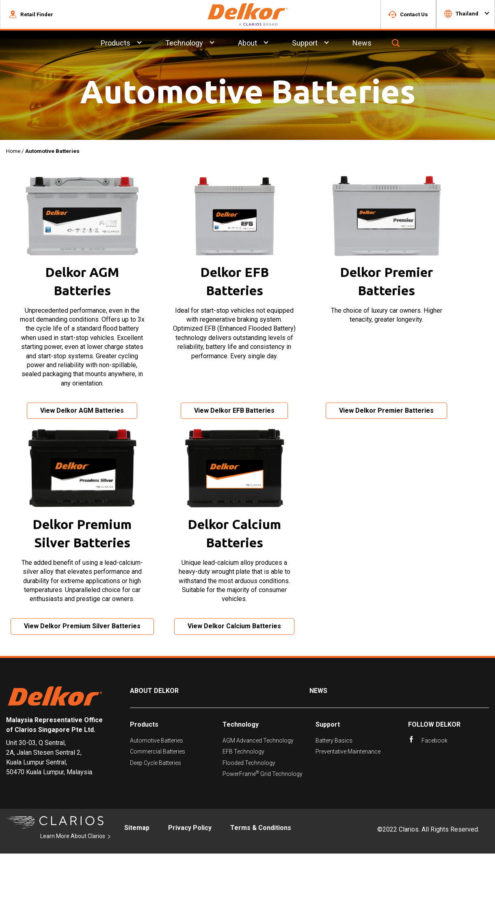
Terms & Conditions (260, 880)
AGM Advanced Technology (258, 793)
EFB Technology (243, 804)
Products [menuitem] (115, 44)
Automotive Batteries (156, 793)
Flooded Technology (249, 815)
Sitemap (136, 880)
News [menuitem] (362, 44)
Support (328, 777)
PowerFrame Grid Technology (263, 826)
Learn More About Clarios (72, 888)
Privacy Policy (190, 880)
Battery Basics (334, 793)
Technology (241, 777)
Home (13, 152)
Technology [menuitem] (184, 44)
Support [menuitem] (305, 44)
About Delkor (154, 743)
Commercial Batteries (157, 804)
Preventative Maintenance (348, 804)
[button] (31, 15)
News (318, 743)
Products (144, 777)
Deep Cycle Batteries (155, 815)
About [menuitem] (247, 44)
